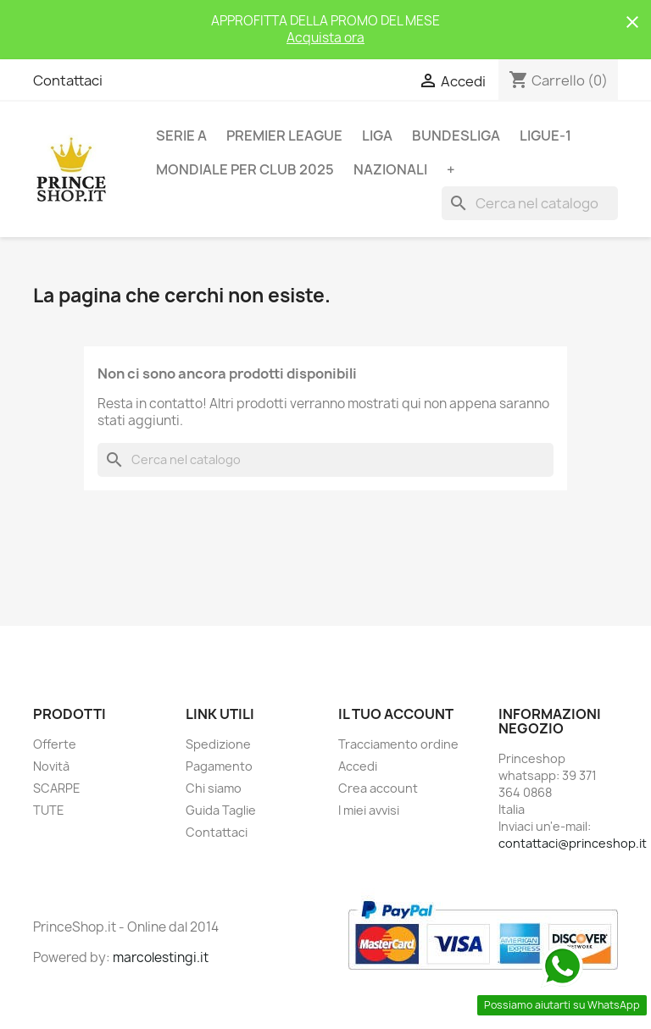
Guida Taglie (221, 810)
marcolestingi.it (161, 957)
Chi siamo (214, 788)
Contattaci (68, 80)
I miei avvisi (368, 810)
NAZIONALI (390, 169)
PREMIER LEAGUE (284, 135)
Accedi (357, 766)
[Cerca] (530, 203)
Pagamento (219, 766)
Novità (51, 766)
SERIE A (181, 135)
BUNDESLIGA (456, 135)
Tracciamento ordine (398, 744)
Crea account (378, 788)
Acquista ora (325, 38)
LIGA (377, 135)
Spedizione (218, 744)
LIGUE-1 (545, 135)
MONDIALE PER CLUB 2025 (245, 169)
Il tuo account (395, 714)
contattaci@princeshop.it (572, 843)
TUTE (48, 810)
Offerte (54, 744)
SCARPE (57, 788)
